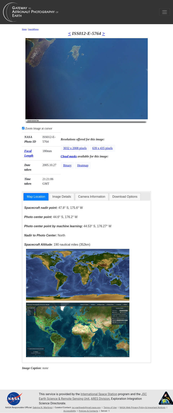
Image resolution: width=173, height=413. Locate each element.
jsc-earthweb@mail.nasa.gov (86, 407)
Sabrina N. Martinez (42, 407)
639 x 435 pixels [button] (102, 148)
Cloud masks (69, 156)
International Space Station (99, 394)
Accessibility (69, 411)
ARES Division (100, 399)
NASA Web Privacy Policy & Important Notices (143, 407)
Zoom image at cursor (37, 128)
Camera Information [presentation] (91, 196)
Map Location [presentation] (36, 196)
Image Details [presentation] (61, 196)
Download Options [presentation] (124, 196)
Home (24, 29)
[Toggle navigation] (164, 12)
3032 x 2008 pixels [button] (74, 148)
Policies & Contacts (88, 411)
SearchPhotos (33, 29)
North (44, 235)
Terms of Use (110, 407)
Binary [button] (67, 165)
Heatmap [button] (82, 165)
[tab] (36, 197)
